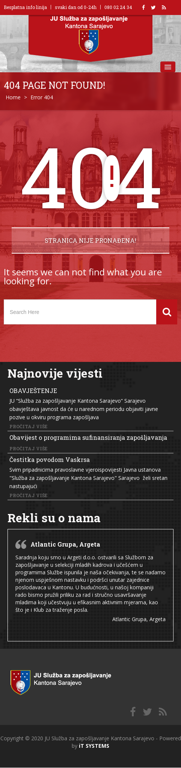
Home (13, 97)
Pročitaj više (28, 426)
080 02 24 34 (118, 7)
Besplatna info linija (25, 7)
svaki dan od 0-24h (76, 7)
